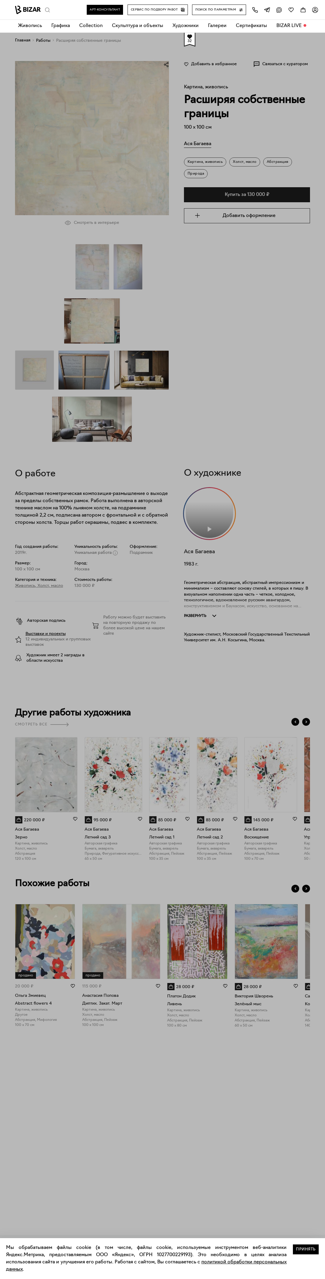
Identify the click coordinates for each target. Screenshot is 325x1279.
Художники (186, 25)
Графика (60, 25)
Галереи (217, 25)
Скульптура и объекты (137, 25)
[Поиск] (47, 10)
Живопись (30, 25)
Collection (91, 25)
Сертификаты (251, 25)
